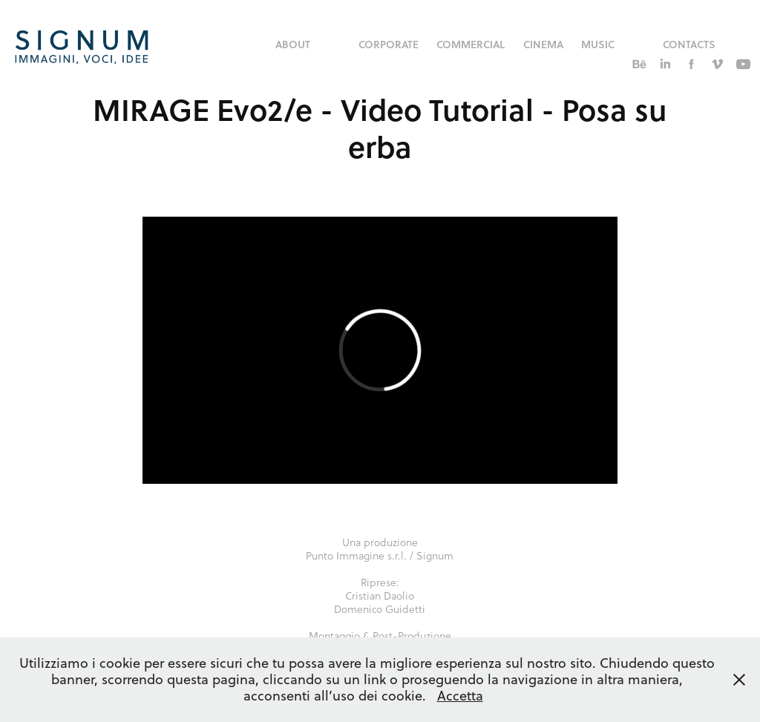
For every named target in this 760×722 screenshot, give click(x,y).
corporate (388, 44)
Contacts (689, 44)
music (598, 44)
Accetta (460, 695)
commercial (470, 44)
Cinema (543, 44)
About (292, 44)
